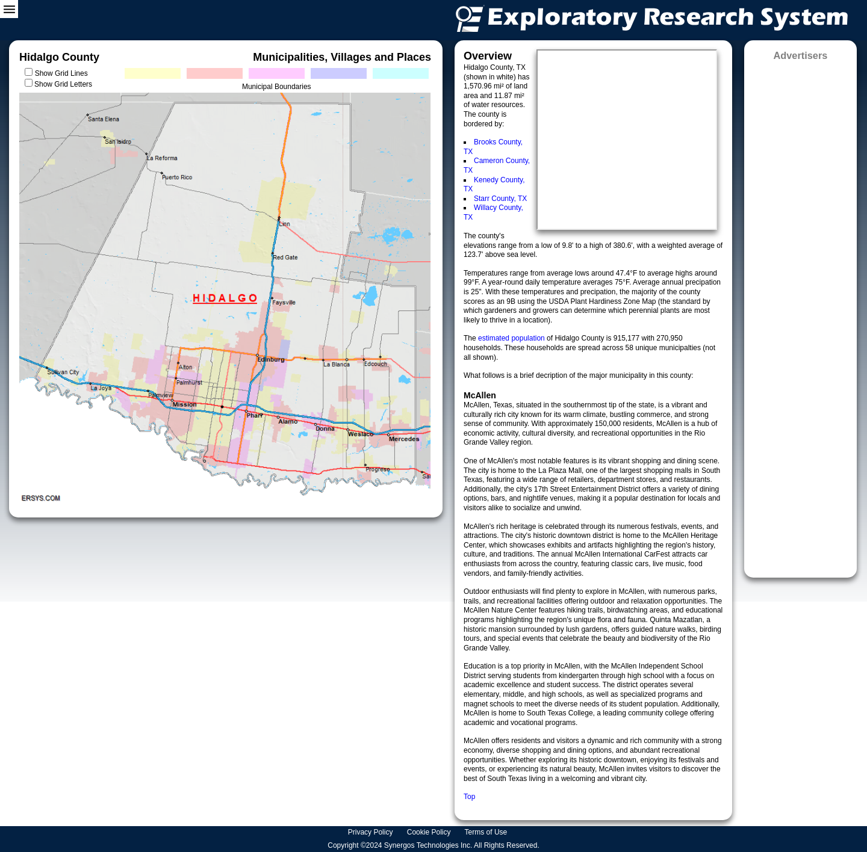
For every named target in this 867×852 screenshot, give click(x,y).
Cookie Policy (430, 832)
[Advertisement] (800, 315)
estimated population (512, 338)
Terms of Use (487, 832)
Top (469, 796)
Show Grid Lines (63, 73)
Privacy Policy (371, 832)
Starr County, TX (500, 198)
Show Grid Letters (63, 84)
